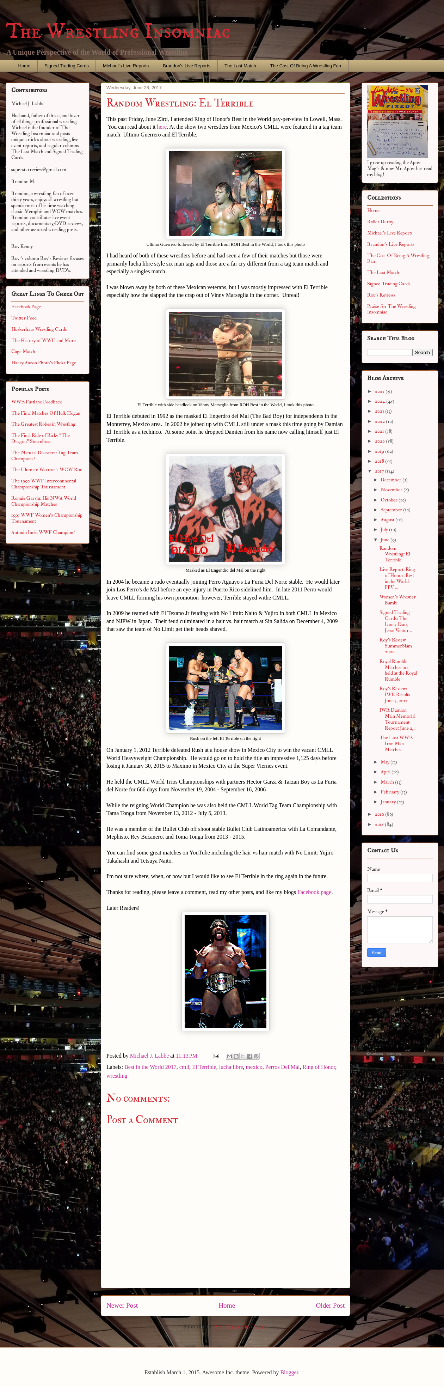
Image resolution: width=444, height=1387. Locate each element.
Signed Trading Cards (66, 65)
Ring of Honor (318, 1067)
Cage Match (23, 351)
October (390, 500)
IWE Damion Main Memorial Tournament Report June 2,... (398, 719)
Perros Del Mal (282, 1067)
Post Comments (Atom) (241, 1327)
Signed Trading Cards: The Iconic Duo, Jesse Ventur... (396, 621)
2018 (380, 461)
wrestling (117, 1076)
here (162, 127)
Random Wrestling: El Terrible (395, 554)
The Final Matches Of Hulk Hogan (45, 413)
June (385, 540)
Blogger (289, 1372)
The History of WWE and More (43, 340)
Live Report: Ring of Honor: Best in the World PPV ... (397, 578)
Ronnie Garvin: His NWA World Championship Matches (43, 501)
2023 (380, 411)
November (392, 490)
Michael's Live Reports (126, 65)
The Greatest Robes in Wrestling (43, 424)
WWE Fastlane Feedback (36, 402)
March (388, 782)
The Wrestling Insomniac (118, 31)
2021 (380, 431)
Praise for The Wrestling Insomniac (391, 309)
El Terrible (204, 1067)
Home (24, 65)
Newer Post (122, 1305)
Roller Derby (380, 222)
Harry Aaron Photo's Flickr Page (43, 363)
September (392, 510)
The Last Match (240, 65)
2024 (380, 401)
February (390, 792)
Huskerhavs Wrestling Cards (39, 329)
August (388, 520)
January (389, 802)
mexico (254, 1067)
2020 (380, 441)
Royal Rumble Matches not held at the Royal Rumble (398, 670)
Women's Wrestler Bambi (398, 600)
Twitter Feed (24, 318)
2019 (380, 451)
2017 (380, 471)
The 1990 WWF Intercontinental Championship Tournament (43, 484)
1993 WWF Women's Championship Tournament (46, 518)
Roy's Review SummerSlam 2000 (396, 646)
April (386, 772)
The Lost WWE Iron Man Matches (396, 744)
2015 (380, 824)
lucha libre (231, 1067)
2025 (380, 391)
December (391, 480)
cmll (184, 1067)
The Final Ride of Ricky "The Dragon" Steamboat (40, 438)
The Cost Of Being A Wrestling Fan (305, 65)
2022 (380, 421)
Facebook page (314, 892)
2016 (380, 814)
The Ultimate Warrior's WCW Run (46, 470)
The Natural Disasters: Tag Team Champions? (44, 456)
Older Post (330, 1305)
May (385, 762)
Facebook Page (26, 307)
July (385, 530)
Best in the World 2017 (150, 1067)
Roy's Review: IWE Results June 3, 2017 (395, 695)
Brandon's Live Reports (186, 65)
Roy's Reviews (381, 295)
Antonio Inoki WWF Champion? (43, 532)
